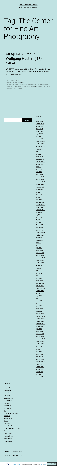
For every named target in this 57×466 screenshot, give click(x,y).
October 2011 (40, 367)
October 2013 (40, 321)
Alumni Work (23, 84)
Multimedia (7, 416)
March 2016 (39, 250)
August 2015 (39, 268)
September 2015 (40, 265)
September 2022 (40, 126)
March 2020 (39, 156)
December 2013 (40, 316)
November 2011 (40, 364)
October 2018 (40, 184)
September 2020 (40, 146)
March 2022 (39, 129)
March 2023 (39, 121)
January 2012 (40, 359)
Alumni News (8, 393)
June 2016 (39, 245)
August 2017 (39, 212)
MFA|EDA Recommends (11, 413)
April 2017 (39, 222)
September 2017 (40, 210)
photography (34, 86)
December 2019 (40, 161)
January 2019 (40, 179)
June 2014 (39, 301)
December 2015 (40, 258)
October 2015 (40, 263)
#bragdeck (13, 84)
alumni (18, 84)
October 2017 (40, 207)
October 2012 (40, 344)
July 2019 (38, 167)
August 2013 (39, 326)
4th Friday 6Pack (9, 390)
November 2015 (40, 260)
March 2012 (39, 354)
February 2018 (40, 202)
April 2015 (39, 278)
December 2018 (40, 182)
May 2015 (38, 275)
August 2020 (39, 149)
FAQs (45, 464)
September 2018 (40, 187)
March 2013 (39, 331)
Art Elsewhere (17, 82)
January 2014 (40, 313)
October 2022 (40, 123)
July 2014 (38, 298)
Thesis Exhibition (9, 436)
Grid (23, 82)
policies (41, 464)
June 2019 (39, 169)
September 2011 (40, 369)
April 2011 (39, 374)
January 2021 (40, 139)
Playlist (6, 421)
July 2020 (38, 151)
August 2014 (39, 296)
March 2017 (39, 225)
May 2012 (38, 349)
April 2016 (39, 248)
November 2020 (40, 141)
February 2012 (40, 356)
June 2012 (39, 346)
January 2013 (40, 336)
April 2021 (39, 136)
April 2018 (39, 199)
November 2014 (40, 288)
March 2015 (39, 280)
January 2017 (40, 230)
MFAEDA (18, 86)
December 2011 (40, 361)
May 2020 (38, 154)
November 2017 (40, 204)
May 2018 (38, 197)
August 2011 (39, 372)
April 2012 (39, 351)
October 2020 (40, 144)
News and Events (25, 86)
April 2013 (39, 329)
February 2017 (40, 227)
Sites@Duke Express (16, 464)
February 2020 (40, 159)
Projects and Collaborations (12, 428)
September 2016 (40, 237)
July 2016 (38, 242)
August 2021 (39, 134)
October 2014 (40, 291)
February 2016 (40, 253)
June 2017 (39, 217)
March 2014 (39, 308)
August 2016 (39, 240)
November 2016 (40, 232)
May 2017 (38, 220)
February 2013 (40, 334)
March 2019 (39, 174)
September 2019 (40, 164)
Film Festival (7, 408)
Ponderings (7, 423)
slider (5, 431)
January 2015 (40, 286)
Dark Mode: (52, 464)
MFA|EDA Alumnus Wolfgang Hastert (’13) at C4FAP (26, 58)
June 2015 (39, 273)
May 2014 (38, 303)
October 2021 (40, 131)
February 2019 (40, 177)
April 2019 (39, 172)
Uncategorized (8, 438)
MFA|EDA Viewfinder (28, 5)
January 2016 (40, 255)
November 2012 (40, 341)
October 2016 (40, 235)
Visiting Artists (8, 441)
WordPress (19, 455)
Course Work (7, 403)
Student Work (8, 433)
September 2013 (40, 323)
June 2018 (39, 194)
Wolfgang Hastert (17, 88)
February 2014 (40, 311)
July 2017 (38, 215)
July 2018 (38, 192)
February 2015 (40, 283)
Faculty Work (7, 405)
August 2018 (39, 189)
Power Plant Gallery (9, 426)
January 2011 (40, 377)
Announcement (32, 84)
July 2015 (38, 270)
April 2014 (39, 306)
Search (6, 117)
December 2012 (40, 339)
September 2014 (40, 293)
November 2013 (40, 318)
